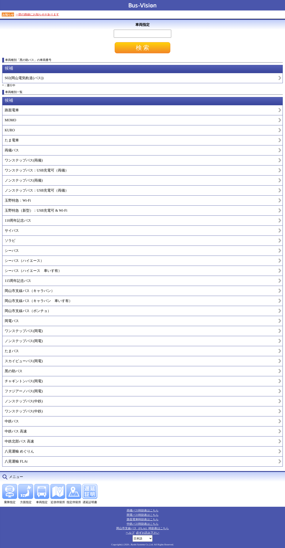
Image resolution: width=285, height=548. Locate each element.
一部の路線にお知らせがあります (37, 14)
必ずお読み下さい (147, 532)
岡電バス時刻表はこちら (143, 515)
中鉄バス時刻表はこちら (143, 523)
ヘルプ (130, 532)
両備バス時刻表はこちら (143, 510)
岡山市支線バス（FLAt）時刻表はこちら (142, 528)
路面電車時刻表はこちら (143, 519)
